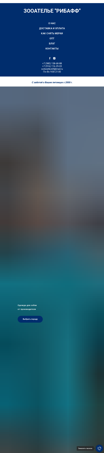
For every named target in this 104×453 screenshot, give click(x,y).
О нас (52, 23)
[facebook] (49, 58)
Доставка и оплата (52, 28)
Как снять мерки (52, 33)
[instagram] (54, 58)
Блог (52, 43)
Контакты (52, 48)
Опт (52, 38)
